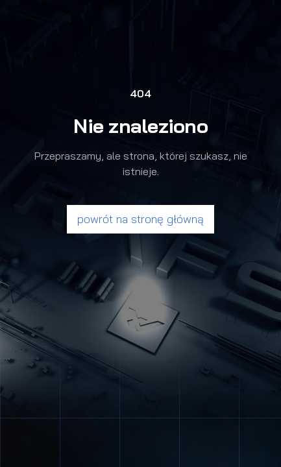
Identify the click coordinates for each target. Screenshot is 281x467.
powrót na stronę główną (140, 218)
